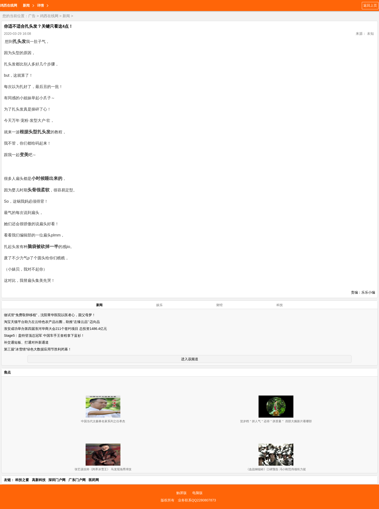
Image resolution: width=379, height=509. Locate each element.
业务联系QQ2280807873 (197, 500)
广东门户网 (77, 480)
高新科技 (39, 480)
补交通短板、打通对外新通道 (26, 342)
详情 (40, 5)
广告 (32, 16)
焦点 (7, 372)
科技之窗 (22, 480)
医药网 (94, 480)
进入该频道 (189, 359)
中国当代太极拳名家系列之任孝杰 (103, 421)
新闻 (26, 5)
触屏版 (181, 493)
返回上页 (370, 5)
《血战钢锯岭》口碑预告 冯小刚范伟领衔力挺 (276, 469)
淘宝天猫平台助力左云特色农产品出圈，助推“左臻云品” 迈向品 (52, 322)
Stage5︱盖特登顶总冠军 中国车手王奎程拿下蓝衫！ (44, 335)
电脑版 (197, 493)
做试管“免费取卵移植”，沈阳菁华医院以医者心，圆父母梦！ (49, 315)
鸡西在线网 (8, 5)
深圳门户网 (56, 480)
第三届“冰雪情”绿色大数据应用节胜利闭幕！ (37, 349)
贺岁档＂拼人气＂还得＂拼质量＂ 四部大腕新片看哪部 (276, 421)
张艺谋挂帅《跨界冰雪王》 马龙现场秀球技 (103, 469)
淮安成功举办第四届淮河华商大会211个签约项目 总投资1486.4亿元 (55, 329)
